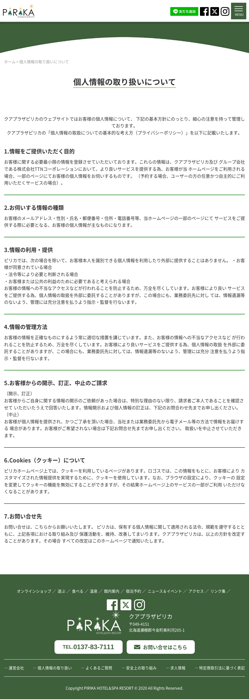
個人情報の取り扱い (55, 667)
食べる (77, 591)
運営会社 (16, 667)
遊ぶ (61, 591)
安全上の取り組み (141, 667)
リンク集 (218, 591)
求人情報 (178, 667)
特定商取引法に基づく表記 (222, 667)
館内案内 (111, 591)
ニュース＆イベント (165, 591)
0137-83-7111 (88, 647)
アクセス (196, 591)
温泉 (94, 591)
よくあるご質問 (99, 667)
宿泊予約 (133, 591)
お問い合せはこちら (160, 647)
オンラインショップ (34, 591)
